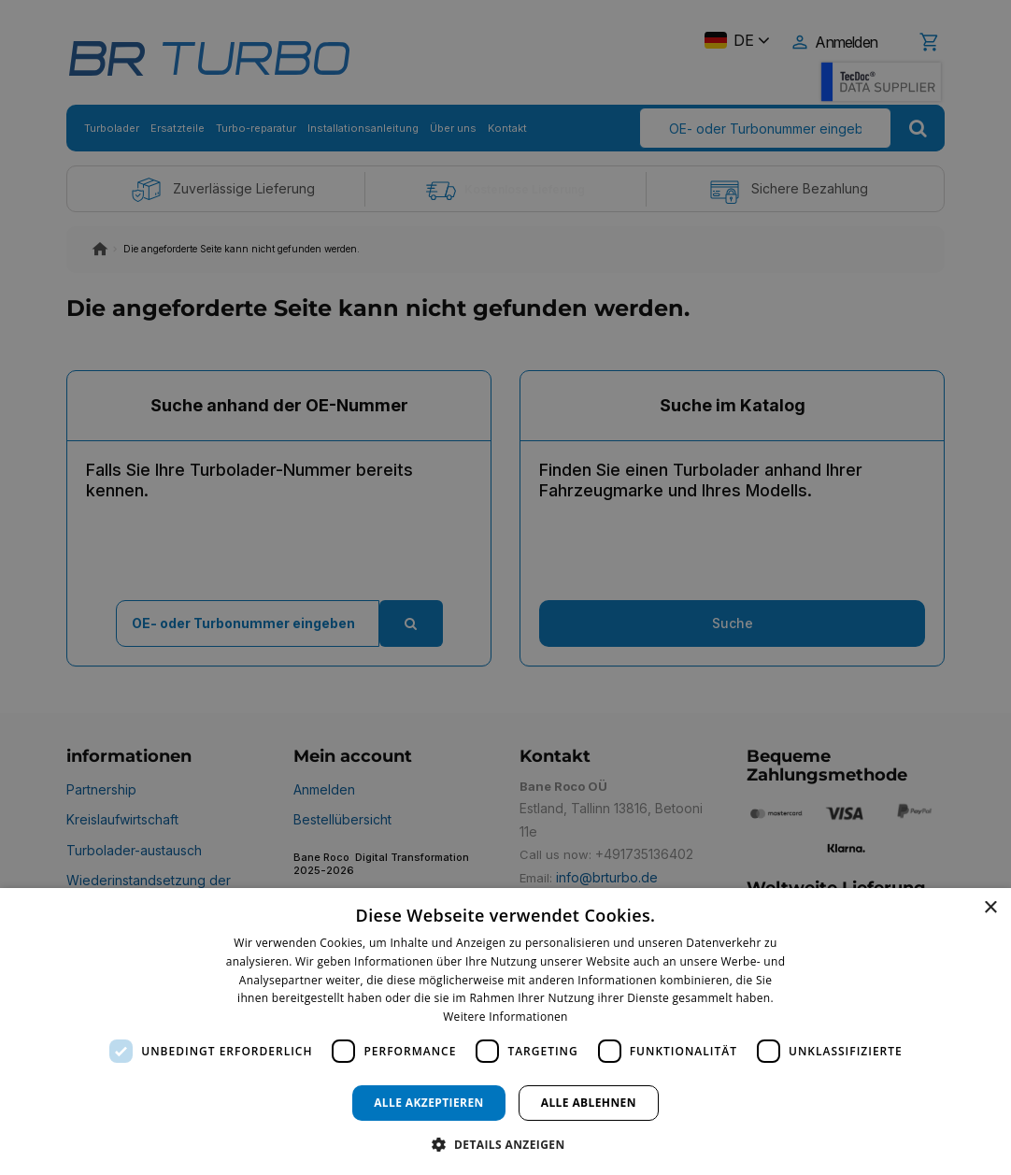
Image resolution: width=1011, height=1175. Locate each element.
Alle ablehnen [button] (588, 1103)
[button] (505, 1144)
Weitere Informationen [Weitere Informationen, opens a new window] (505, 1017)
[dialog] (505, 1031)
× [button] (990, 908)
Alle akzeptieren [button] (429, 1103)
